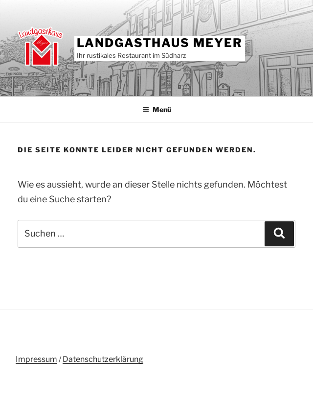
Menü (156, 109)
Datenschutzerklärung (103, 359)
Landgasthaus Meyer (160, 43)
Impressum (36, 359)
